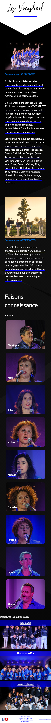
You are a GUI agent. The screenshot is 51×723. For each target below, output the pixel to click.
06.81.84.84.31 (26, 721)
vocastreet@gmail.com (27, 720)
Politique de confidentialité (25, 718)
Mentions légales (25, 716)
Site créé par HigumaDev (45, 719)
